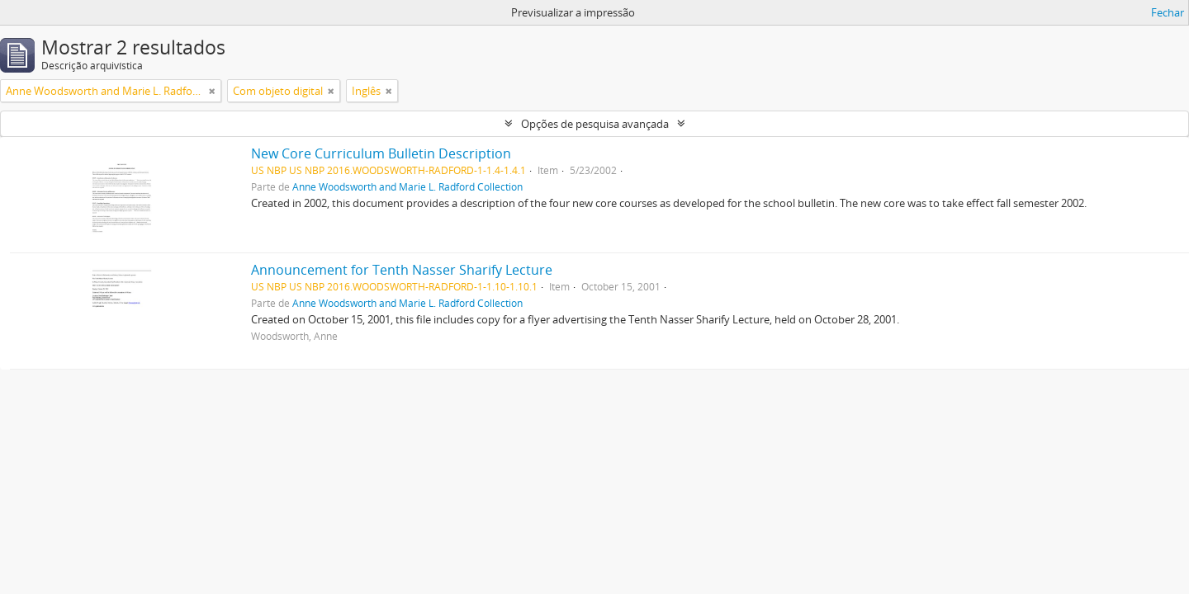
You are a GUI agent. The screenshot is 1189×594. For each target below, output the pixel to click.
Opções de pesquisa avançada (595, 123)
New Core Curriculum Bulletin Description (381, 153)
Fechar (1167, 12)
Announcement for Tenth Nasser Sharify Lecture (401, 270)
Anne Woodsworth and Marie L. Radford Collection (407, 186)
